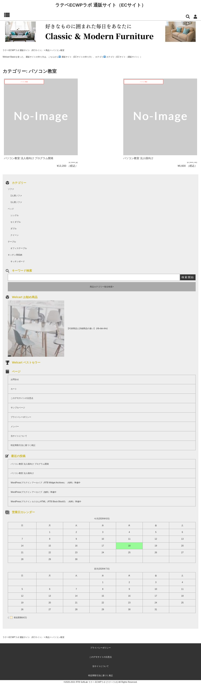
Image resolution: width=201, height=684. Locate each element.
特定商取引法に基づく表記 (23, 445)
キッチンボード (17, 261)
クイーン (14, 235)
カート (14, 389)
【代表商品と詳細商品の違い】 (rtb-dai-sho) (87, 328)
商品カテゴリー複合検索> (102, 287)
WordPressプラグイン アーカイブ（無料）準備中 (33, 492)
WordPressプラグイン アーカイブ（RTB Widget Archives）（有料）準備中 (45, 482)
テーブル (12, 242)
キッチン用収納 (15, 255)
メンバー (15, 426)
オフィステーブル (18, 248)
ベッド (11, 209)
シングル (14, 215)
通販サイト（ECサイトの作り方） (77, 57)
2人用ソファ (16, 195)
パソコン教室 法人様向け (22, 473)
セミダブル (15, 222)
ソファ (11, 189)
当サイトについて (19, 436)
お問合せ (15, 379)
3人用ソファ (16, 202)
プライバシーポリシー (21, 417)
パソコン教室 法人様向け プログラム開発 (30, 464)
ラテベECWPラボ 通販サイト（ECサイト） (100, 5)
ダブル (13, 228)
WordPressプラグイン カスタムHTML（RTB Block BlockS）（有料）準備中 (46, 501)
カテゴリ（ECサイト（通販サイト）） (124, 57)
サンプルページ (18, 407)
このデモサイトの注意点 (22, 398)
